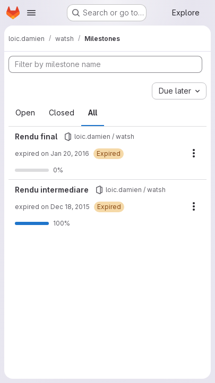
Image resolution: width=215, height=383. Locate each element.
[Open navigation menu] (31, 12)
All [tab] (92, 112)
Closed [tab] (61, 112)
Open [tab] (25, 112)
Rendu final (36, 136)
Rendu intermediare (52, 189)
